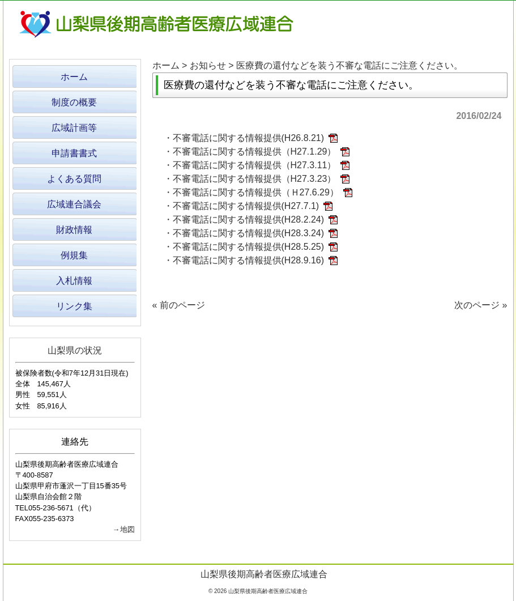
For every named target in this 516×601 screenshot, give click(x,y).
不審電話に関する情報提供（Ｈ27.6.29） (256, 192)
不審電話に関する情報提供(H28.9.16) (249, 260)
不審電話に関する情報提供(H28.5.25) (249, 247)
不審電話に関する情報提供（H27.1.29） (254, 151)
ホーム (166, 65)
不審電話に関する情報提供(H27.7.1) (246, 206)
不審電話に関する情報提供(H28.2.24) (249, 219)
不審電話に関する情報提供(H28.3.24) (249, 233)
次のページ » (480, 305)
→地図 (124, 529)
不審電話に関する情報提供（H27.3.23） (254, 179)
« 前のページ (178, 305)
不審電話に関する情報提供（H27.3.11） (254, 165)
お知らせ (208, 65)
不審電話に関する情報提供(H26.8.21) (249, 138)
